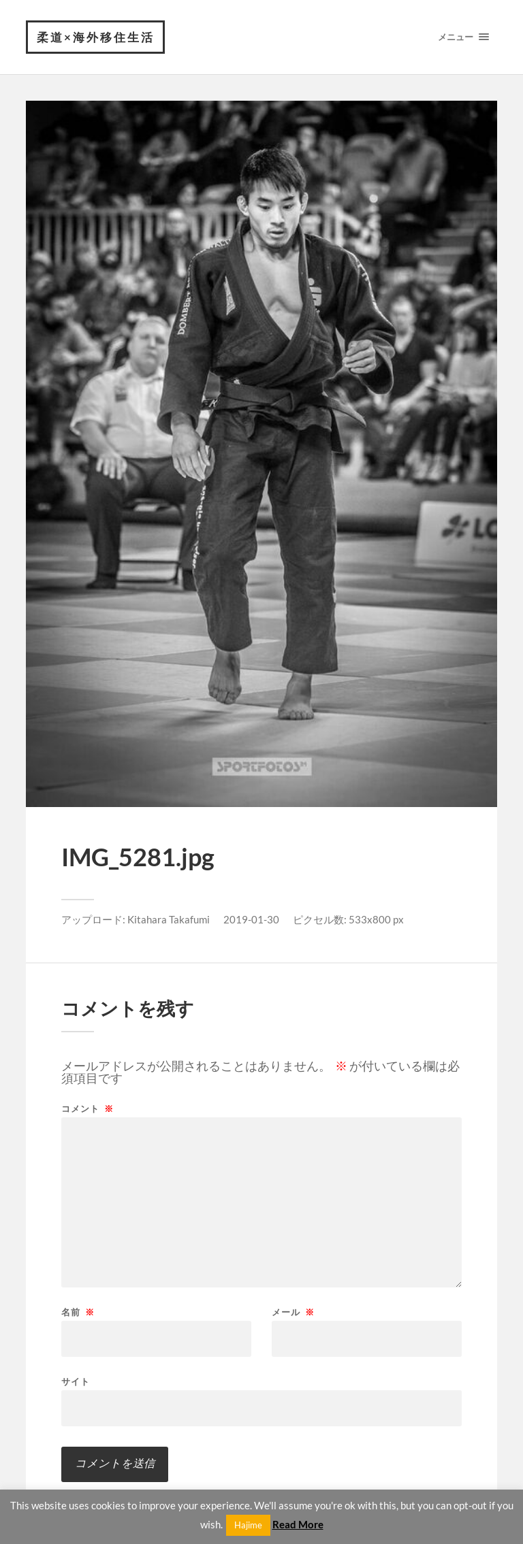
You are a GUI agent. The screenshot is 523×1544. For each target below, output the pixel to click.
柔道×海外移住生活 (96, 37)
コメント (87, 1108)
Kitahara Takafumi (168, 919)
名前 (78, 1312)
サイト (75, 1381)
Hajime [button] (248, 1525)
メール (293, 1312)
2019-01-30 (251, 919)
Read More (297, 1524)
